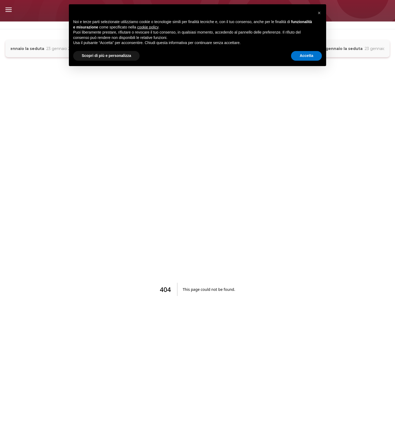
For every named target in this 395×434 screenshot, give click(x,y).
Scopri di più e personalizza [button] (106, 55)
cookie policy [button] (147, 27)
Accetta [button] (306, 55)
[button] (319, 13)
